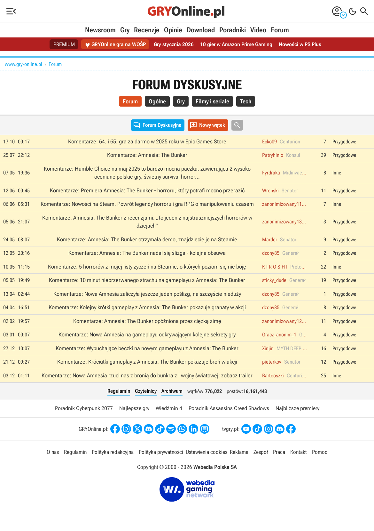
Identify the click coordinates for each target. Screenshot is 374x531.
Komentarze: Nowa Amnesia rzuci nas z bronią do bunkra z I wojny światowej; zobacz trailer (147, 375)
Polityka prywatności (161, 452)
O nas (53, 452)
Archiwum (172, 391)
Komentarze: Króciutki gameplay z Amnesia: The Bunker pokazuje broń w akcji (147, 361)
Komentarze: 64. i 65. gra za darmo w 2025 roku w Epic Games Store (147, 141)
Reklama (239, 452)
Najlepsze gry (134, 408)
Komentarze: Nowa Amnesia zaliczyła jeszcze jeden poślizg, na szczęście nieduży (147, 294)
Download (201, 30)
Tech (245, 101)
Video (258, 30)
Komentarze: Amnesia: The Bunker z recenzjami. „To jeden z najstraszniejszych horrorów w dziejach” (147, 221)
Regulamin (118, 391)
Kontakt (298, 452)
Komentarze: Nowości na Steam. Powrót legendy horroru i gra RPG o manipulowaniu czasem (147, 204)
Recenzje (147, 30)
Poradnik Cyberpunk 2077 (84, 408)
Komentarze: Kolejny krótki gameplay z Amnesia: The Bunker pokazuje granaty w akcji (147, 307)
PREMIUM (64, 44)
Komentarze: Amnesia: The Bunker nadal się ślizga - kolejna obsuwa (147, 253)
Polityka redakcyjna (113, 452)
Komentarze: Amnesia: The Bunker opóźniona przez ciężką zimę (147, 321)
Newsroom (100, 30)
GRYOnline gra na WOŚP (115, 44)
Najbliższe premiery (297, 408)
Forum (280, 30)
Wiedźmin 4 (169, 408)
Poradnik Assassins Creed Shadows (229, 408)
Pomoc (319, 452)
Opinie (173, 30)
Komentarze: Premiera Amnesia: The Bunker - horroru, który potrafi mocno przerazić (147, 190)
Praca (279, 452)
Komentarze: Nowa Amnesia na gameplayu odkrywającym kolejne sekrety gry (147, 334)
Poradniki (232, 30)
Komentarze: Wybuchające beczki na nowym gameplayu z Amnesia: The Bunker (147, 348)
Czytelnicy (146, 391)
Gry (124, 30)
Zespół (260, 452)
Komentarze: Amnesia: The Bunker (147, 155)
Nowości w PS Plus (300, 44)
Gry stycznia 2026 (174, 44)
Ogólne (157, 101)
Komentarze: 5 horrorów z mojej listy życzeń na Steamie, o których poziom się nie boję (147, 266)
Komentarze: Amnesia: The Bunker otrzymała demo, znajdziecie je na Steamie (147, 239)
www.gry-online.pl (23, 64)
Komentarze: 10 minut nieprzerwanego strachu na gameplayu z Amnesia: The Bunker (147, 280)
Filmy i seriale (212, 101)
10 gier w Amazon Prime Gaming (236, 44)
